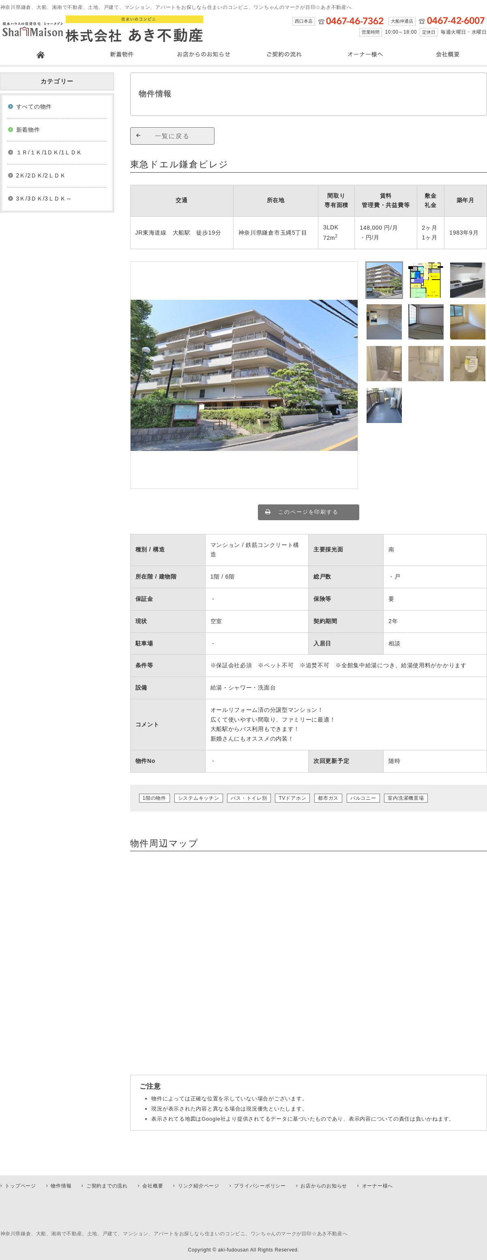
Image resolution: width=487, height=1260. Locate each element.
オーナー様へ (377, 1186)
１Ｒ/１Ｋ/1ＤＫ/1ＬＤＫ (49, 152)
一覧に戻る (172, 135)
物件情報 (61, 1186)
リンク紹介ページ (198, 1186)
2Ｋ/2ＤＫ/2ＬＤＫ (41, 175)
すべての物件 (34, 106)
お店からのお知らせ (323, 1186)
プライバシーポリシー (260, 1186)
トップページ (20, 1186)
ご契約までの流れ (107, 1186)
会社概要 (152, 1186)
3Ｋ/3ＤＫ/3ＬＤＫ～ (44, 198)
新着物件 (28, 129)
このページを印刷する (308, 512)
